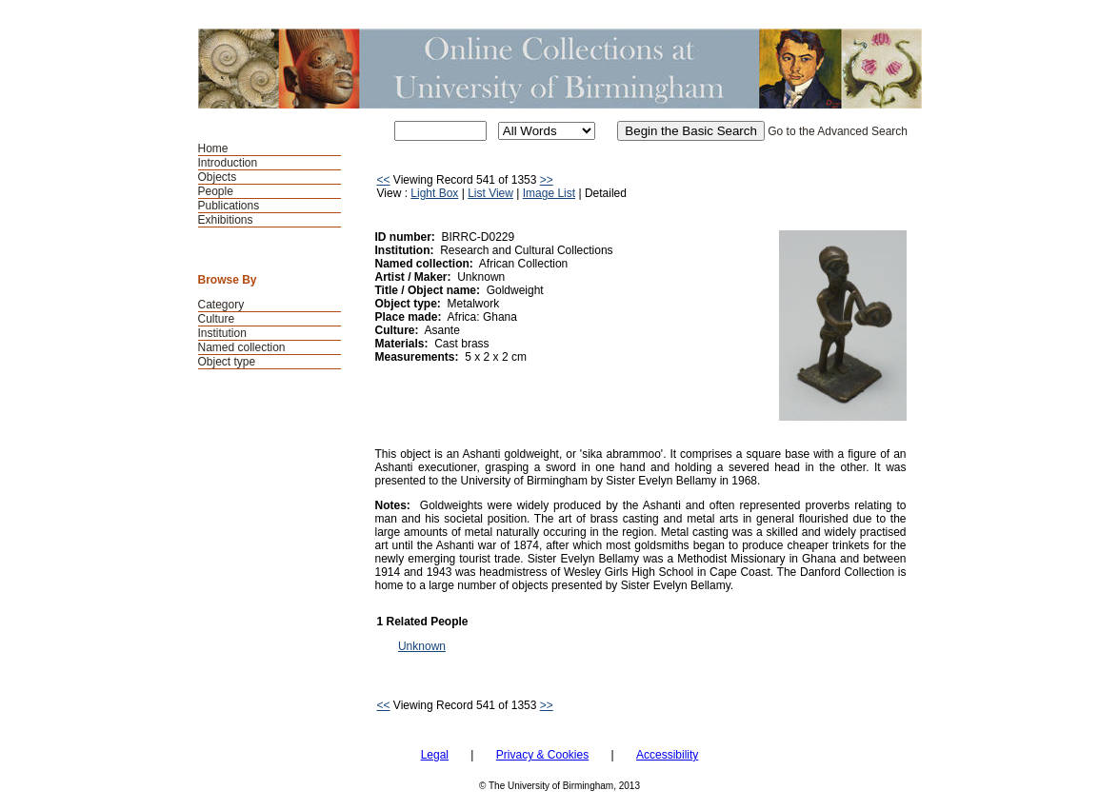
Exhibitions (225, 220)
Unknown (422, 646)
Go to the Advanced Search (838, 131)
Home (213, 148)
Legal (435, 754)
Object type (227, 361)
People (215, 191)
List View (490, 193)
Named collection (242, 347)
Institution (222, 333)
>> (546, 180)
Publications (229, 205)
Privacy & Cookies (542, 754)
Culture (216, 319)
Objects (217, 177)
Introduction (228, 162)
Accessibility (667, 754)
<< (383, 180)
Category (221, 304)
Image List (549, 193)
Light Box (434, 193)
